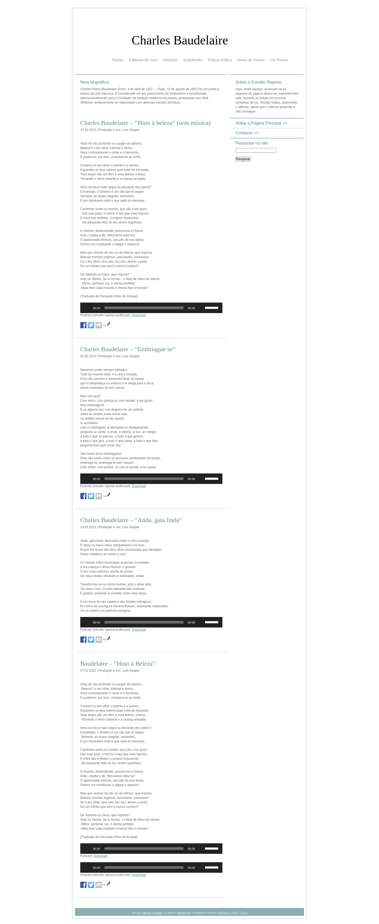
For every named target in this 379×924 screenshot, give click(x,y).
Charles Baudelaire (180, 40)
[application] (151, 308)
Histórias (170, 60)
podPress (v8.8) (227, 912)
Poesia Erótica (220, 60)
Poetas (118, 60)
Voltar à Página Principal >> (261, 123)
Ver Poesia (279, 60)
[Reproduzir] (87, 307)
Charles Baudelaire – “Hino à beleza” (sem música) (145, 122)
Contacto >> (247, 133)
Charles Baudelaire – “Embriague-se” (128, 349)
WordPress (184, 912)
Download (139, 315)
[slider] (144, 308)
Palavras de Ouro (143, 60)
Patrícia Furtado (152, 912)
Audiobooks (192, 60)
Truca (243, 912)
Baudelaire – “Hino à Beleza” (117, 663)
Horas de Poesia (251, 60)
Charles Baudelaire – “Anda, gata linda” (131, 520)
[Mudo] (200, 307)
